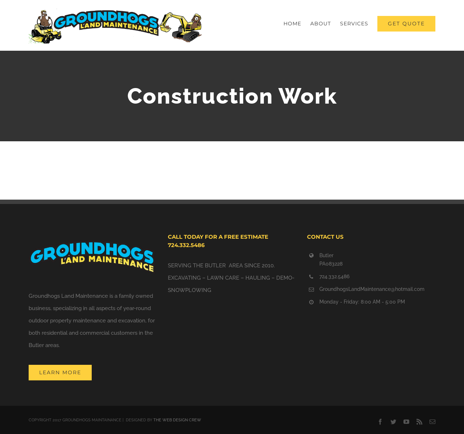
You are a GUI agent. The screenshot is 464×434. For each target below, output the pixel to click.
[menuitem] (296, 23)
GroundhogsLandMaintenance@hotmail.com (371, 289)
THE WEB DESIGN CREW (177, 420)
